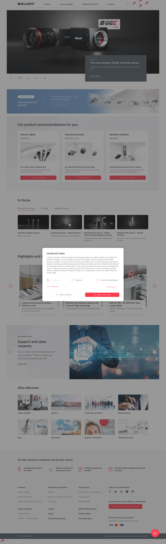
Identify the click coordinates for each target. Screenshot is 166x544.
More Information (53, 286)
